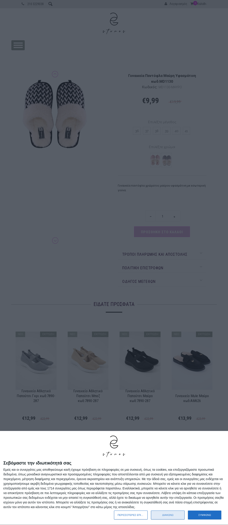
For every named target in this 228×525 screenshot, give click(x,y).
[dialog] (114, 478)
